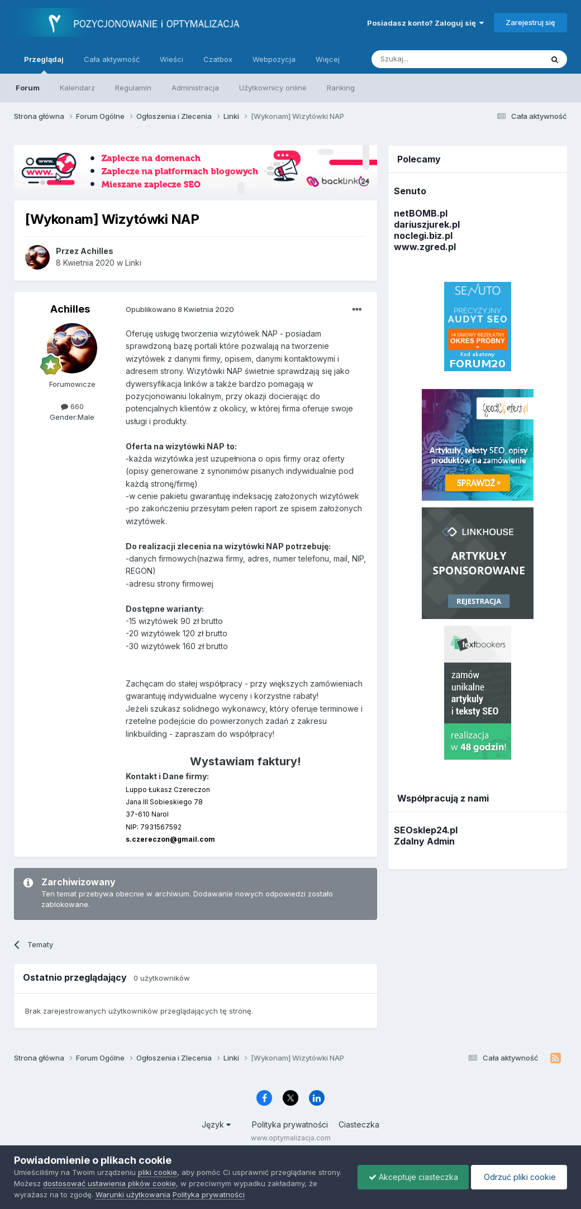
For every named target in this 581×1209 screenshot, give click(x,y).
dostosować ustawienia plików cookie (134, 1183)
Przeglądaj (44, 64)
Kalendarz (77, 87)
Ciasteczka (359, 1124)
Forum (28, 87)
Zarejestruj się (530, 22)
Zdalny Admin (424, 841)
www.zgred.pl (425, 246)
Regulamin (133, 87)
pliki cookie (157, 1172)
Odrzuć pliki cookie (518, 1177)
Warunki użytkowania (143, 1194)
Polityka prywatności (290, 1124)
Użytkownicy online (273, 87)
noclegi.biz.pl (423, 235)
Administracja (195, 87)
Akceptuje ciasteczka (410, 1177)
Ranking (341, 87)
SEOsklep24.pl (426, 830)
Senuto (410, 190)
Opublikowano (180, 309)
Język (216, 1124)
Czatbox (217, 59)
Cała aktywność (112, 59)
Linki (133, 262)
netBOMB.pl (420, 213)
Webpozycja (274, 59)
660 (72, 406)
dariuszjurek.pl (427, 224)
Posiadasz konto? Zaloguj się (425, 22)
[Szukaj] (429, 59)
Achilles (70, 309)
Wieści (171, 59)
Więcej (328, 59)
